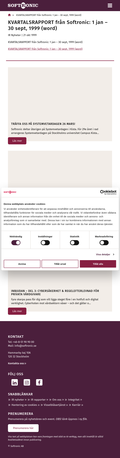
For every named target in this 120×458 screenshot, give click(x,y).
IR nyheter (17, 399)
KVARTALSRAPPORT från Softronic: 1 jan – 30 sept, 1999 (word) (45, 49)
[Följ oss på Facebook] (40, 382)
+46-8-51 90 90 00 (23, 342)
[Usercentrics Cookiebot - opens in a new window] (102, 192)
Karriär (76, 405)
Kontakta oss (16, 363)
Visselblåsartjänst (54, 405)
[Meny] (110, 5)
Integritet (73, 399)
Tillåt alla (98, 264)
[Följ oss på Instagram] (28, 382)
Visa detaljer (103, 254)
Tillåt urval (60, 264)
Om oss (56, 399)
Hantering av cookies (24, 405)
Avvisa (22, 264)
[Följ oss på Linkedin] (15, 382)
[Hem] (9, 15)
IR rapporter (38, 399)
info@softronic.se (25, 345)
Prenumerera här (23, 428)
